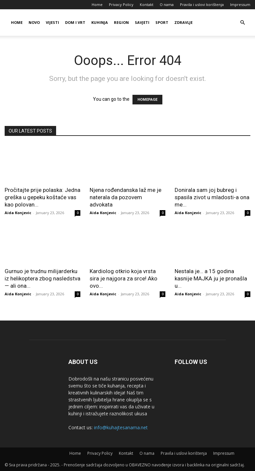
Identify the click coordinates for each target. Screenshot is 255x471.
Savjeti (142, 22)
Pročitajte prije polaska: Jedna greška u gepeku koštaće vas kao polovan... (42, 197)
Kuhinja (99, 22)
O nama (167, 4)
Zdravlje (183, 22)
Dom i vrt (75, 22)
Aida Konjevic (18, 212)
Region (121, 22)
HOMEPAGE (147, 99)
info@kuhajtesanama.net (121, 427)
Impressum (240, 4)
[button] (242, 23)
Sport (161, 22)
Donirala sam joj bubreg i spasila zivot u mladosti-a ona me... (212, 197)
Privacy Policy (121, 4)
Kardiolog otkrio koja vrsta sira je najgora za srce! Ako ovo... (123, 278)
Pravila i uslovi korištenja (202, 4)
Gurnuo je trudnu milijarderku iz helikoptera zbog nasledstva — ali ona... (42, 278)
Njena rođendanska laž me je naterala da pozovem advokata (125, 197)
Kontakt (146, 4)
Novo (34, 22)
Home (97, 4)
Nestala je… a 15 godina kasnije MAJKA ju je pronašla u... (211, 278)
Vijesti (52, 22)
